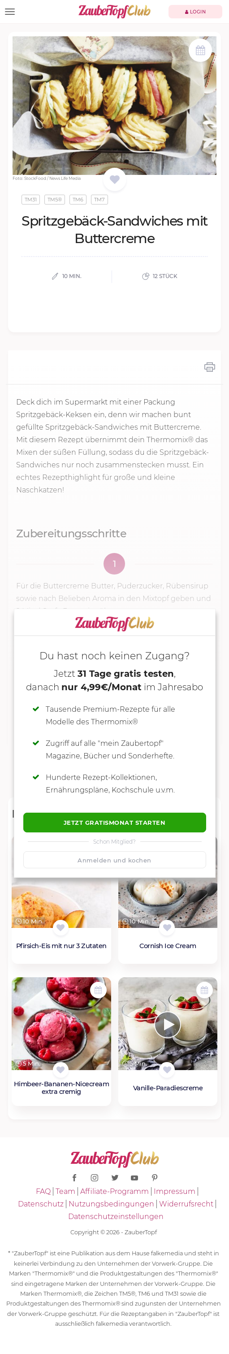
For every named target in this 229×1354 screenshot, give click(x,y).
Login (195, 12)
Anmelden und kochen (114, 860)
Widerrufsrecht (186, 1204)
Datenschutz (41, 1204)
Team (65, 1191)
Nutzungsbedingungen (111, 1204)
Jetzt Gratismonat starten (115, 822)
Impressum (174, 1191)
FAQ (43, 1191)
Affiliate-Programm (114, 1191)
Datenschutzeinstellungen (116, 1216)
